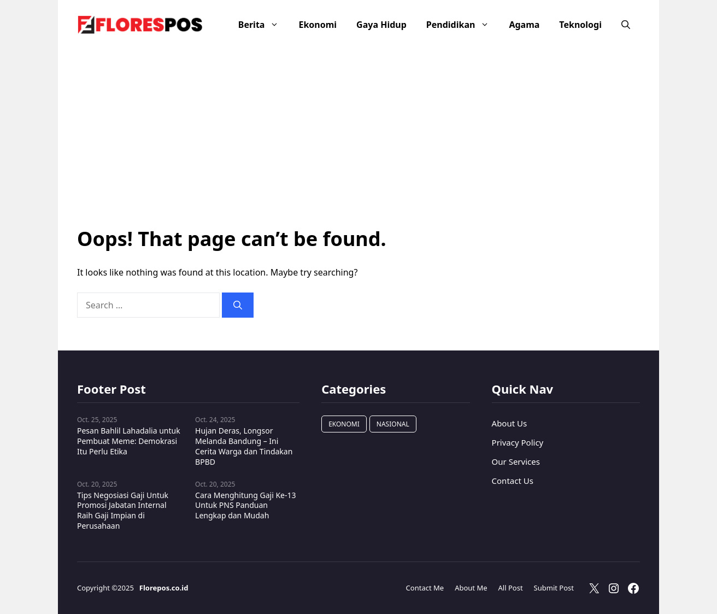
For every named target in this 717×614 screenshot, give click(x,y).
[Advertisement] (358, 125)
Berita (263, 24)
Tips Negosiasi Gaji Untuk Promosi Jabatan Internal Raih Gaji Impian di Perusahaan (122, 510)
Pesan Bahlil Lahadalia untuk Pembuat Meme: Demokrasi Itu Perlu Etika (128, 441)
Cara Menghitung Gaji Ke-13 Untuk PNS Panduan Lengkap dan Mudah (245, 505)
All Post (510, 588)
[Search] (238, 305)
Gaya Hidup (381, 25)
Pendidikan (462, 24)
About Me (471, 588)
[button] (626, 24)
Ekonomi (317, 25)
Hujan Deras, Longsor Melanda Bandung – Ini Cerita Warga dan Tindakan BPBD (243, 446)
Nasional (393, 424)
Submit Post (554, 588)
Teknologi (580, 25)
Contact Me (425, 588)
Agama (524, 25)
